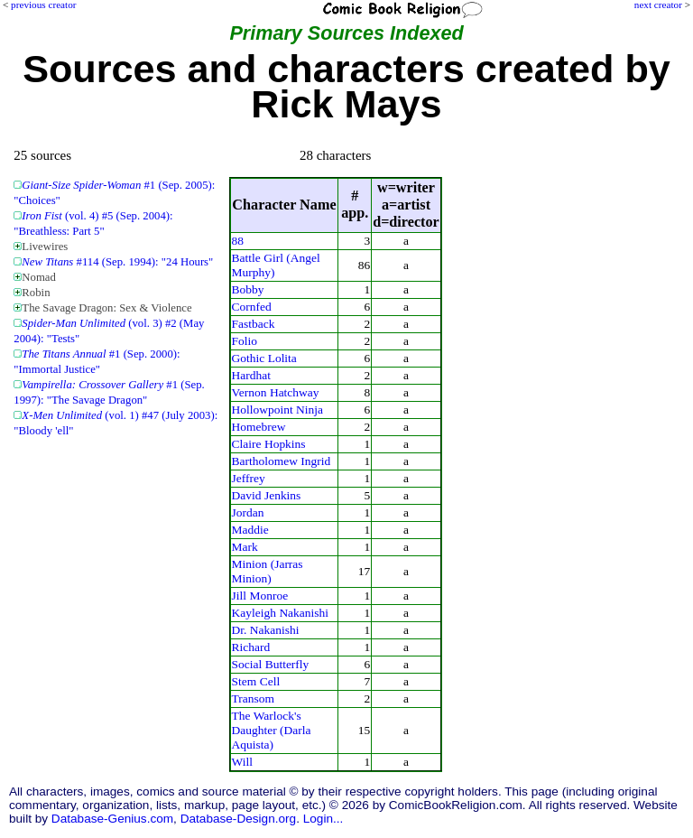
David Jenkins (266, 495)
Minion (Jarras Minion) (267, 571)
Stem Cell (256, 681)
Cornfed (252, 306)
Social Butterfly (271, 664)
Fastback (253, 324)
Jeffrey (248, 478)
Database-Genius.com (112, 818)
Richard (251, 647)
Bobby (248, 289)
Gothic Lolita (264, 358)
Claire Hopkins (269, 444)
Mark (245, 547)
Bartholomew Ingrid (281, 461)
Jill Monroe (260, 595)
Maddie (250, 529)
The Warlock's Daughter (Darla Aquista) (271, 730)
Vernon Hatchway (275, 392)
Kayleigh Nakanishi (280, 612)
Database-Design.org (238, 818)
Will (242, 761)
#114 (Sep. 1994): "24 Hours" (117, 262)
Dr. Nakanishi (266, 630)
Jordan (248, 512)
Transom (253, 698)
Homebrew (259, 426)
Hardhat (251, 375)
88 (238, 240)
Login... (323, 818)
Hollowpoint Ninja (278, 409)
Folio (244, 341)
